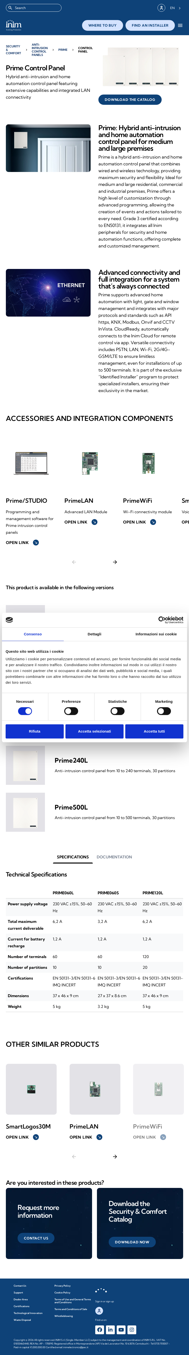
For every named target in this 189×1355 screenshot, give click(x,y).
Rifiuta (34, 731)
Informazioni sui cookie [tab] (156, 634)
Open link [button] (22, 1137)
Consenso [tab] (33, 634)
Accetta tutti (154, 731)
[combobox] (34, 8)
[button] (36, 1238)
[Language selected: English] (175, 7)
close (150, 26)
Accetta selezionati (94, 731)
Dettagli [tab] (94, 634)
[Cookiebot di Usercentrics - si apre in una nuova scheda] (162, 620)
